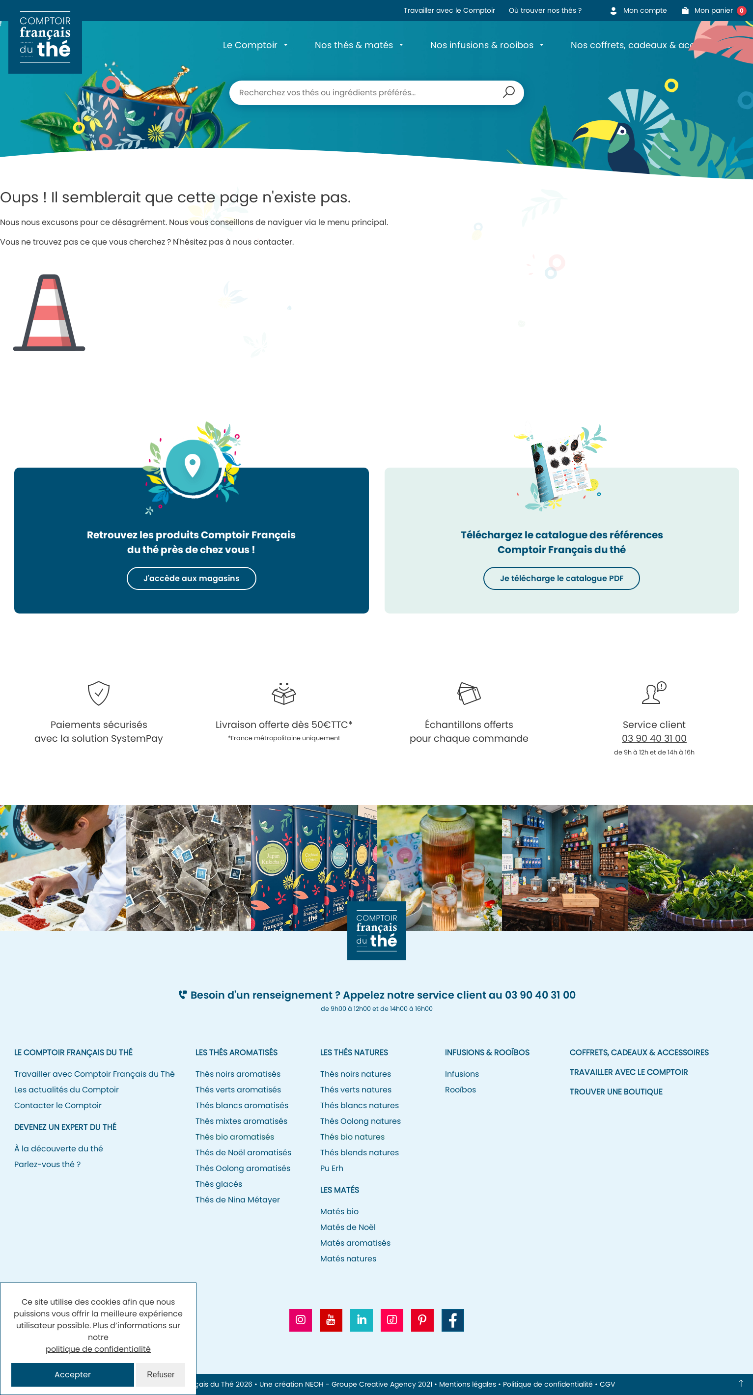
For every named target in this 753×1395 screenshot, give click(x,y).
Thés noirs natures (355, 1074)
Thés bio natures (352, 1137)
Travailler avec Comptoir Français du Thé (94, 1074)
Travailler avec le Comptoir (449, 10)
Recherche (509, 93)
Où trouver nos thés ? (545, 10)
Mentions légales (467, 1384)
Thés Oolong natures (360, 1121)
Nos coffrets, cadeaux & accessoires (650, 45)
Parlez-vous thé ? (47, 1164)
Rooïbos (460, 1089)
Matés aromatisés (355, 1243)
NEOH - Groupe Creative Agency (360, 1384)
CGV (607, 1384)
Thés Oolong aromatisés (242, 1168)
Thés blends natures (359, 1152)
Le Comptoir (250, 45)
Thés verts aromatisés (238, 1089)
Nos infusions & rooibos (481, 45)
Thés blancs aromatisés (241, 1105)
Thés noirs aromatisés (237, 1074)
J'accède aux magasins (191, 578)
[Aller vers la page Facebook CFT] (453, 1320)
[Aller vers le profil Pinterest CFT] (422, 1320)
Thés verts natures (355, 1089)
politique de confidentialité (98, 1349)
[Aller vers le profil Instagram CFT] (300, 1320)
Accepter (73, 1374)
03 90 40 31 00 (654, 738)
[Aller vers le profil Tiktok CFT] (392, 1320)
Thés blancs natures (359, 1105)
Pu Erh (331, 1168)
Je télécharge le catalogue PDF (561, 578)
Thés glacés (218, 1184)
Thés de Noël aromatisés (243, 1152)
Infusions (462, 1074)
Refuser (160, 1374)
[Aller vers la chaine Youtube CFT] (331, 1320)
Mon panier (710, 10)
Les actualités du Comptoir (66, 1089)
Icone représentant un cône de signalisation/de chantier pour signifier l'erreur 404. (49, 305)
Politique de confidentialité (548, 1384)
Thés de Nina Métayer (237, 1199)
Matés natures (348, 1258)
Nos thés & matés (354, 45)
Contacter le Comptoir (58, 1105)
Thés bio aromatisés (234, 1137)
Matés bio (339, 1211)
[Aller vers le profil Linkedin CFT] (361, 1320)
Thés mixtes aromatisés (241, 1121)
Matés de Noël (348, 1227)
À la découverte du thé (58, 1148)
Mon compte (638, 10)
